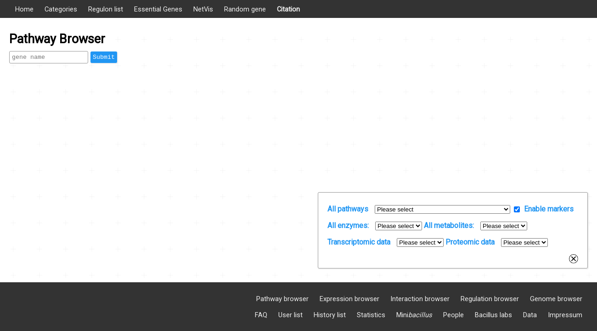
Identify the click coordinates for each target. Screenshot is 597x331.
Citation (288, 9)
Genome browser (556, 299)
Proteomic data (470, 242)
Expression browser (349, 299)
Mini (414, 315)
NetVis (203, 9)
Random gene (245, 9)
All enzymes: (348, 225)
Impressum (565, 315)
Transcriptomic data (358, 242)
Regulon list (105, 9)
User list (290, 315)
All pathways (347, 209)
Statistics (371, 315)
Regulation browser (490, 299)
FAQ (261, 315)
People (453, 315)
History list (330, 315)
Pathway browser (282, 299)
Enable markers (549, 209)
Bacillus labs (493, 315)
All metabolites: (449, 225)
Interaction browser (420, 299)
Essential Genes (158, 9)
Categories (61, 9)
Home (24, 9)
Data (530, 315)
